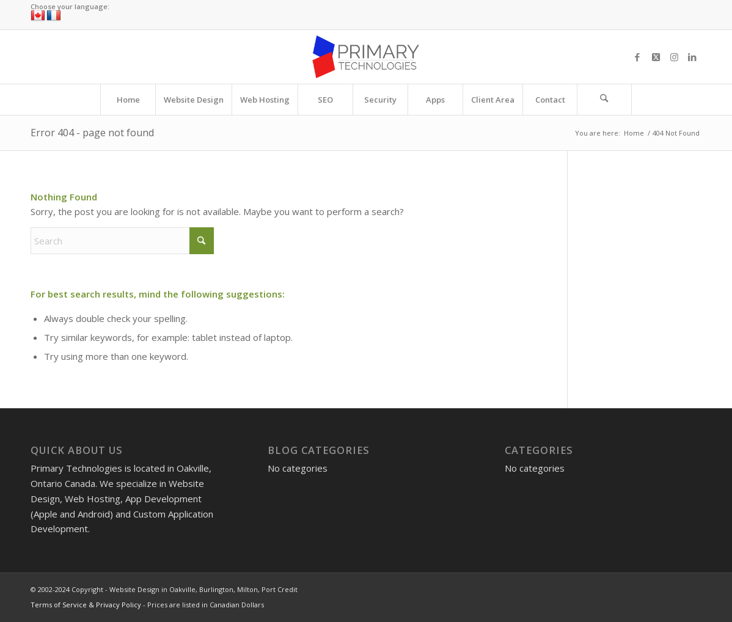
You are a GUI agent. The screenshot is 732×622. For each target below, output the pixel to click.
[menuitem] (127, 99)
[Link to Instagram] (674, 57)
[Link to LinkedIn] (692, 57)
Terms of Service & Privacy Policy (86, 604)
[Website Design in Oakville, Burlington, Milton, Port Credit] (366, 57)
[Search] (604, 99)
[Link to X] (655, 57)
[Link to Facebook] (637, 57)
